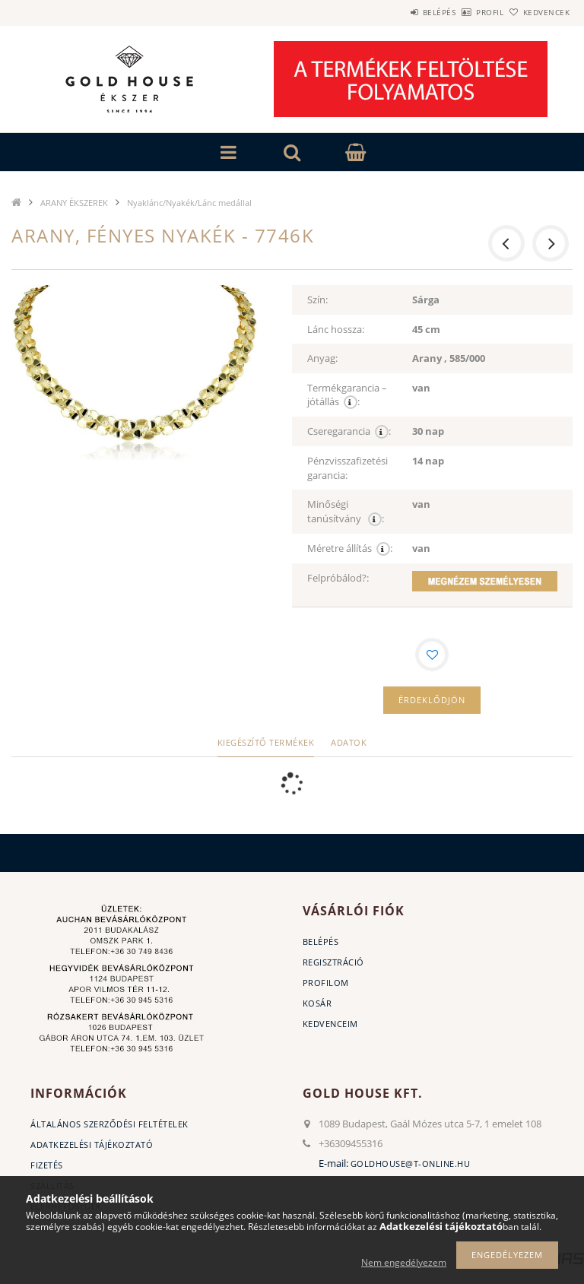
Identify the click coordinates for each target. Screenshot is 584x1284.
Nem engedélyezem (403, 1262)
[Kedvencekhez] (432, 654)
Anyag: (322, 358)
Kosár (317, 1003)
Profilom (326, 982)
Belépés (397, 12)
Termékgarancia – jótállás (347, 395)
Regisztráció (333, 962)
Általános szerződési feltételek (109, 1124)
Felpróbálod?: (338, 578)
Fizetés (46, 1165)
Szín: (317, 299)
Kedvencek (538, 12)
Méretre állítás (349, 548)
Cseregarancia (349, 431)
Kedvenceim (330, 1023)
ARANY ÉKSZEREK (74, 202)
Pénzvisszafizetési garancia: (347, 468)
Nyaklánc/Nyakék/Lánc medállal (189, 202)
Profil (464, 12)
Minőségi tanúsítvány (345, 511)
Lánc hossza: (335, 329)
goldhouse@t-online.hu (411, 1163)
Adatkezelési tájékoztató (91, 1144)
